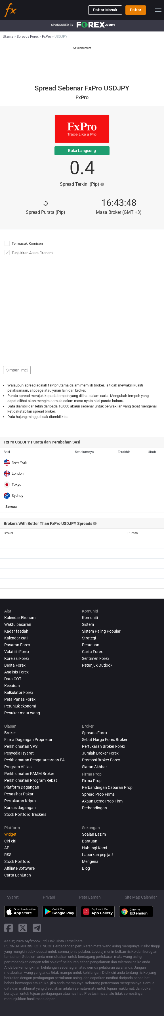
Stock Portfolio (17, 861)
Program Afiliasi (18, 766)
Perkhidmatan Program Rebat (30, 780)
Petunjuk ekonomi (20, 706)
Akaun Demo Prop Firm (102, 801)
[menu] (158, 10)
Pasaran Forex (17, 645)
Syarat (13, 897)
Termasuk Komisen (28, 243)
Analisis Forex (16, 672)
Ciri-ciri (10, 841)
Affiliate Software (19, 868)
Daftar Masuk (105, 10)
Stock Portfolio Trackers (25, 814)
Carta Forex (92, 651)
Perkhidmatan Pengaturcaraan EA (34, 760)
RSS (7, 854)
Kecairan (12, 685)
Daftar (135, 10)
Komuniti (90, 617)
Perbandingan (94, 808)
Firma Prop (92, 780)
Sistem (88, 624)
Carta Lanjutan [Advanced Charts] (17, 875)
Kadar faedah (16, 631)
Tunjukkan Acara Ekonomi (32, 253)
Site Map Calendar (141, 897)
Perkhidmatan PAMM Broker (29, 773)
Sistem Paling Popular (101, 631)
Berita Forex (15, 665)
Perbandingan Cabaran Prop (107, 787)
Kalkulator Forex (18, 692)
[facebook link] (8, 928)
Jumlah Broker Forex (100, 753)
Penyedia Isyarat (19, 753)
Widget (10, 834)
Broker (10, 732)
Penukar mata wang (22, 713)
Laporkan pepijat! (97, 854)
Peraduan (90, 645)
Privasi (49, 897)
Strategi (89, 638)
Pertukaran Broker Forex (103, 746)
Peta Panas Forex (19, 699)
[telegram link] (37, 928)
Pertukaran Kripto (20, 801)
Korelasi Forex (16, 658)
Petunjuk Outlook (97, 665)
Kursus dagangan (20, 807)
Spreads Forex (94, 732)
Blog (86, 868)
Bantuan (89, 841)
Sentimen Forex (95, 658)
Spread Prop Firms (98, 794)
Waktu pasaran (17, 624)
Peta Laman (90, 897)
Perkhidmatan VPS (20, 746)
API (7, 848)
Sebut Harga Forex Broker (104, 739)
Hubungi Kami (94, 848)
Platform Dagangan (21, 787)
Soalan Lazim (94, 834)
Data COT (12, 679)
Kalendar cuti (16, 638)
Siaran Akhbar (94, 766)
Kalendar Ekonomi (20, 617)
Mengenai (90, 861)
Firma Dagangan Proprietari (28, 739)
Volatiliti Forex (16, 651)
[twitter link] (22, 928)
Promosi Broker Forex (101, 760)
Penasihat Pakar (18, 794)
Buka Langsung (82, 150)
